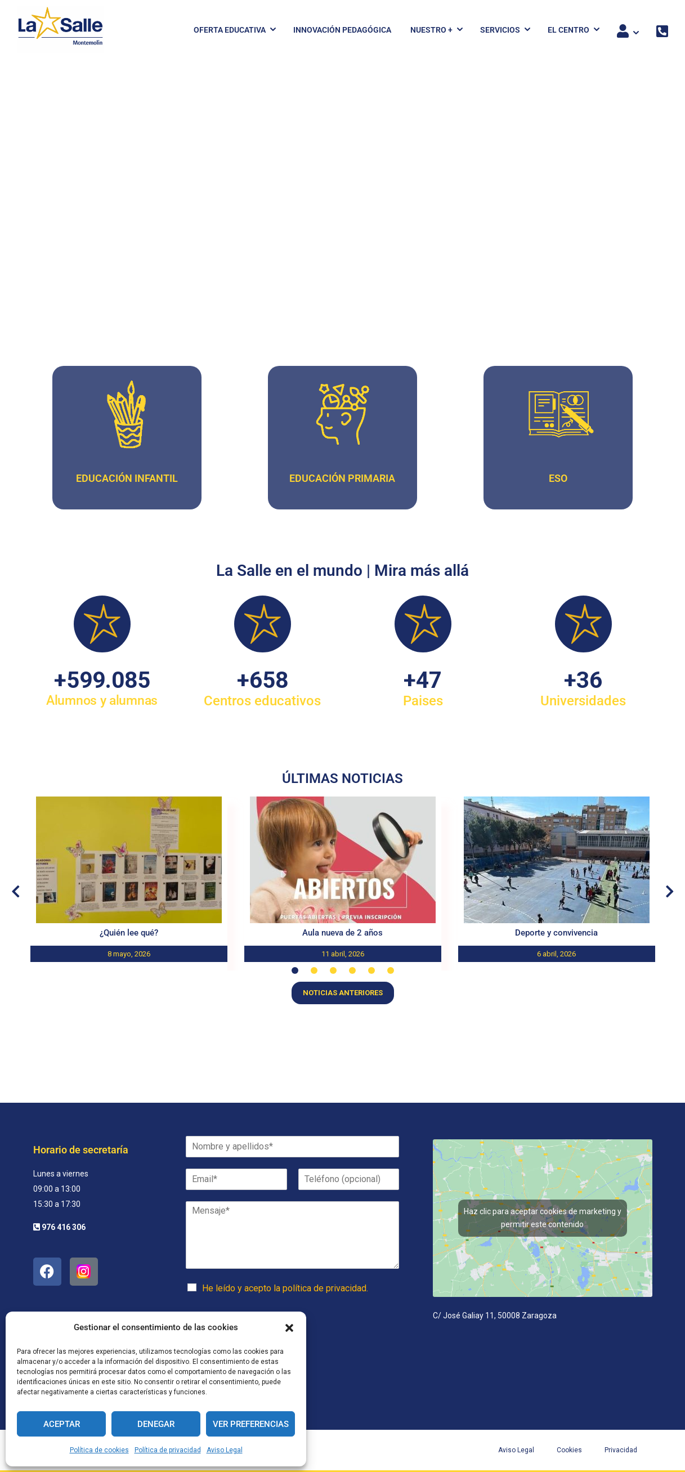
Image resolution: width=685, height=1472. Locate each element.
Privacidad (621, 1450)
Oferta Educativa (230, 29)
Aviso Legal (225, 1450)
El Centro (568, 29)
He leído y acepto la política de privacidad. (285, 1288)
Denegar (155, 1424)
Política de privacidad (168, 1450)
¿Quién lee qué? (129, 933)
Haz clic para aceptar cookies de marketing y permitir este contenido (542, 1218)
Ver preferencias (251, 1424)
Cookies (569, 1450)
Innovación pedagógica (342, 29)
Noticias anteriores (343, 992)
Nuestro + (431, 29)
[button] (289, 1328)
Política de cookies (99, 1450)
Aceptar (61, 1424)
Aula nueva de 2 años (342, 933)
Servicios (500, 29)
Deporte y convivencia (556, 933)
